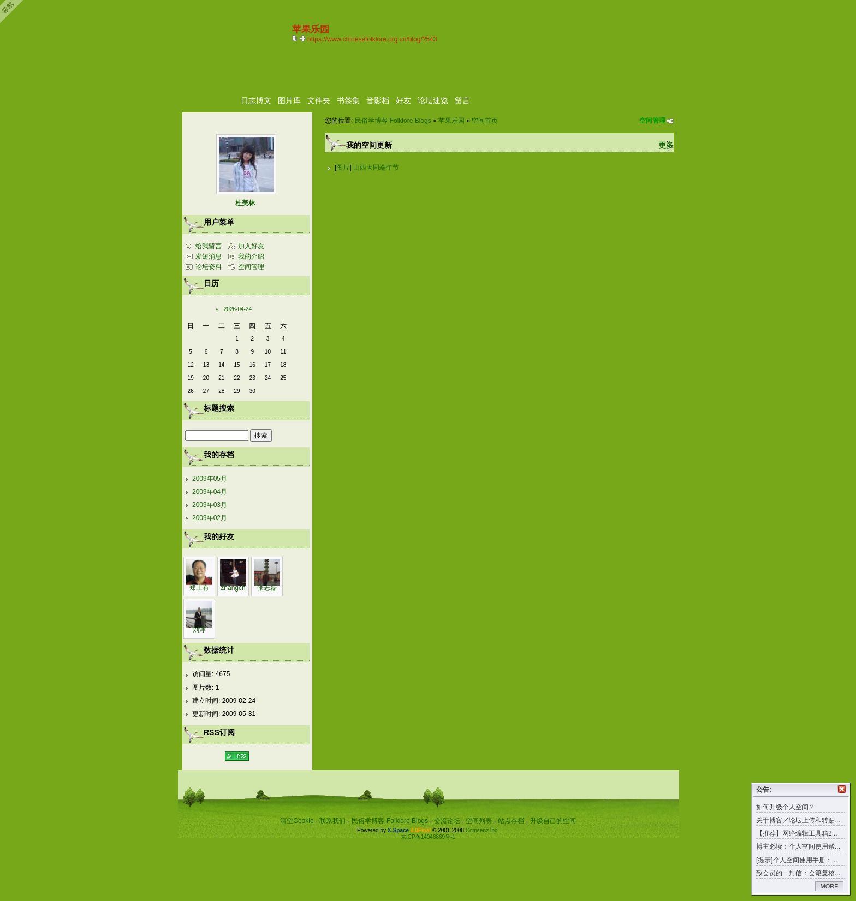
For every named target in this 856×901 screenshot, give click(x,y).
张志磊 (267, 588)
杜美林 (245, 203)
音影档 (377, 100)
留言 (462, 100)
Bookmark (303, 38)
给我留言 (208, 246)
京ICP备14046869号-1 (428, 837)
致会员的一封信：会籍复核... (798, 873)
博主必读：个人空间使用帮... (798, 846)
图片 (342, 167)
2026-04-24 (238, 309)
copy (296, 38)
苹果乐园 (451, 120)
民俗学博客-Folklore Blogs (393, 120)
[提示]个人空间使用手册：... (796, 860)
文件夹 (318, 100)
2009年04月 (209, 492)
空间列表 (479, 821)
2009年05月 (209, 478)
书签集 (348, 100)
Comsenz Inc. (482, 830)
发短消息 (208, 256)
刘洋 (199, 630)
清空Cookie (296, 821)
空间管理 (652, 120)
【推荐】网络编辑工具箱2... (796, 833)
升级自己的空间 (553, 821)
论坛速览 (433, 100)
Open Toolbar (13, 11)
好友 (403, 100)
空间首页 (485, 120)
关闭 (842, 789)
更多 (666, 145)
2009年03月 (209, 505)
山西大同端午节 (376, 167)
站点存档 (511, 821)
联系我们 (332, 821)
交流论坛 (447, 821)
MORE (830, 886)
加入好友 (251, 246)
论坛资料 (208, 267)
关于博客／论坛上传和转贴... (798, 820)
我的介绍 (251, 256)
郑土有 (199, 588)
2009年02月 (209, 518)
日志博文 (256, 100)
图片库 (289, 100)
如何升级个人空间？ (785, 807)
